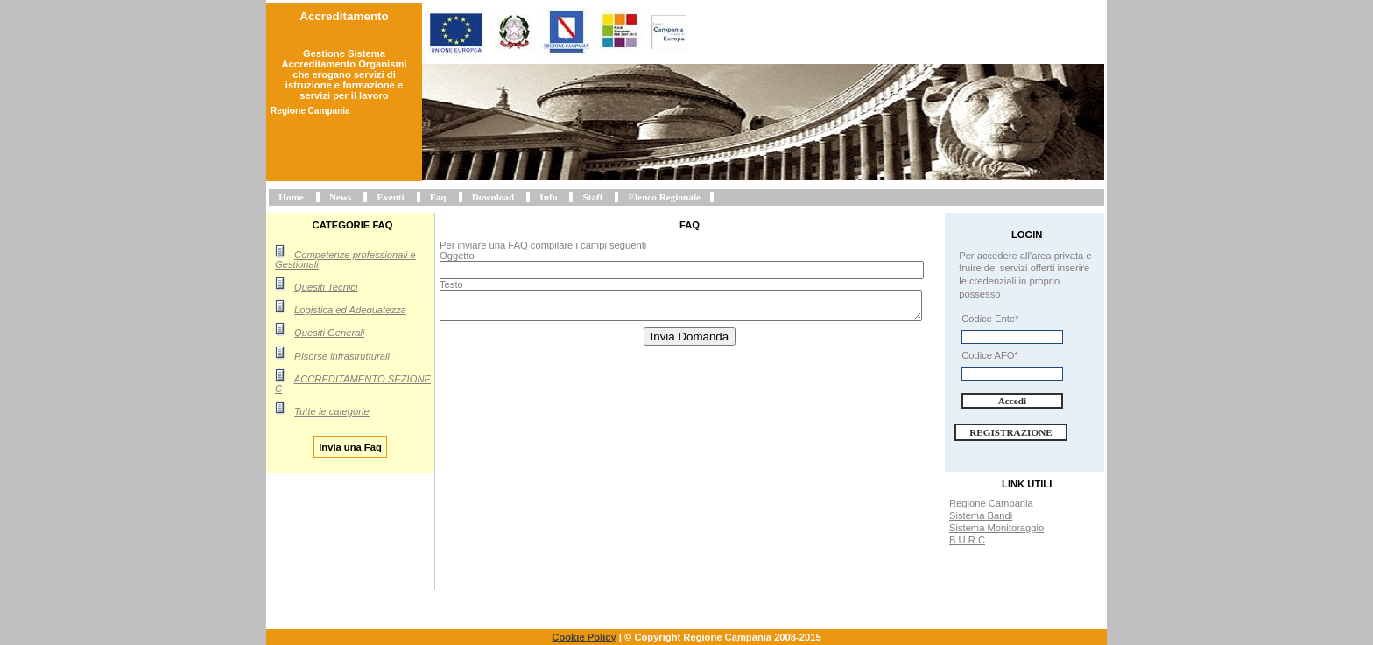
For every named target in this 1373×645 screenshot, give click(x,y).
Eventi (391, 197)
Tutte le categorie (332, 411)
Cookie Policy (584, 637)
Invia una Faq (350, 446)
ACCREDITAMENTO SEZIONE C (353, 384)
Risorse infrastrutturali (342, 356)
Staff (592, 197)
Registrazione (1011, 432)
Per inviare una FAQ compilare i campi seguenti (543, 245)
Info (548, 197)
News (340, 197)
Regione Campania (991, 503)
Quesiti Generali (329, 332)
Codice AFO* (989, 355)
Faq (438, 197)
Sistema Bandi (980, 515)
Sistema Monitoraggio (996, 527)
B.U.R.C (967, 540)
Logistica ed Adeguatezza (350, 310)
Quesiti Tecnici (325, 287)
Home (291, 197)
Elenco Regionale (665, 197)
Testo (451, 284)
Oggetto (457, 255)
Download (493, 197)
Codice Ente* (989, 318)
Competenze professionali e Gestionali (345, 259)
